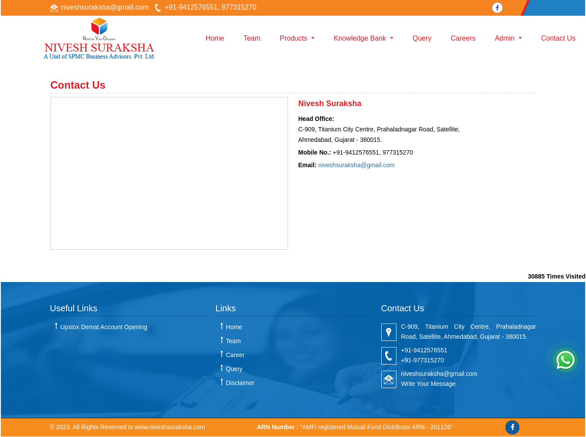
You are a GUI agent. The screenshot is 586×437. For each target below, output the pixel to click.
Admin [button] (506, 38)
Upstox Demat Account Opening (104, 326)
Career (235, 354)
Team (252, 38)
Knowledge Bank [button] (361, 38)
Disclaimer (240, 382)
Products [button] (294, 38)
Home (215, 38)
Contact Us (558, 38)
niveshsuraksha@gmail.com (105, 7)
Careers (463, 38)
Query (422, 38)
